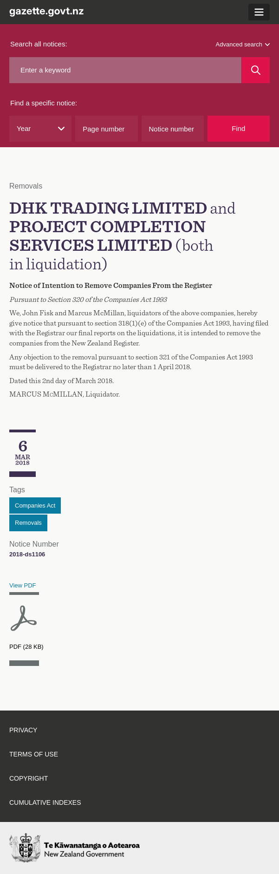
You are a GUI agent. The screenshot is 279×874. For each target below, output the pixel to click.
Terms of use (33, 754)
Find (238, 128)
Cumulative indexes (45, 802)
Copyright (28, 778)
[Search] (256, 70)
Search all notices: (38, 44)
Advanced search (243, 44)
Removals (28, 522)
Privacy (23, 730)
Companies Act (35, 505)
